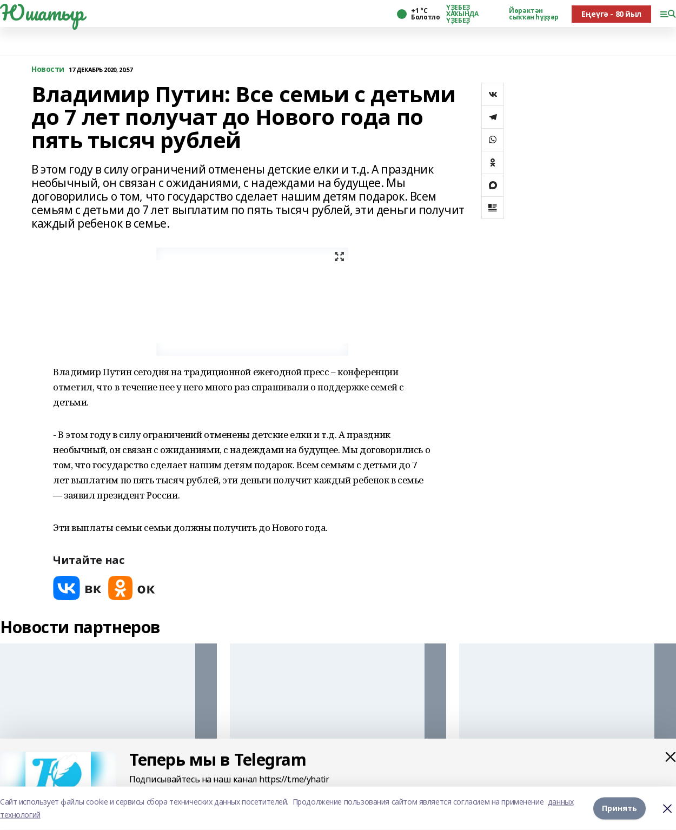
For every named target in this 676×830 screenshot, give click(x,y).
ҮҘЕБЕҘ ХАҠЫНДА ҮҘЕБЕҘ (462, 14)
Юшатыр (41, 12)
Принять (619, 808)
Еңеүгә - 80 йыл (611, 14)
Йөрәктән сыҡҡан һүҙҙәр (534, 14)
